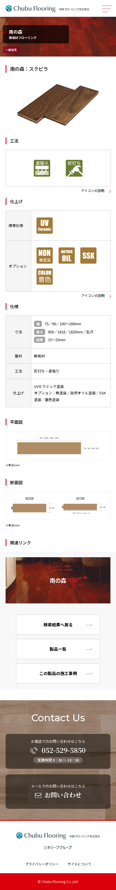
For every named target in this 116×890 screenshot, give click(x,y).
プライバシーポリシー (42, 863)
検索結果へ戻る (58, 624)
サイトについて (79, 863)
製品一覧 (58, 649)
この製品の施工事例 (58, 673)
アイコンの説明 (92, 190)
